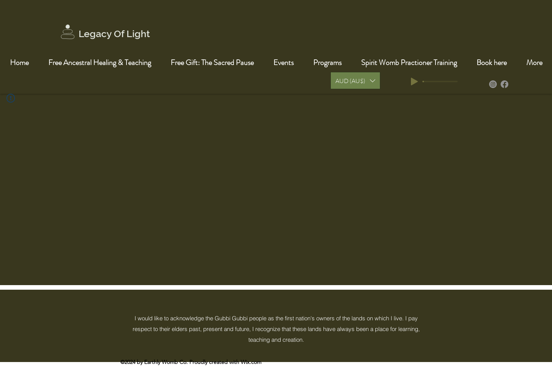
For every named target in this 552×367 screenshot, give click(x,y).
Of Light (132, 33)
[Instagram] (493, 84)
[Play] (414, 81)
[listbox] (355, 80)
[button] (355, 80)
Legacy (96, 33)
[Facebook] (504, 84)
